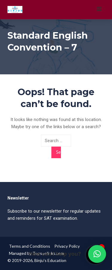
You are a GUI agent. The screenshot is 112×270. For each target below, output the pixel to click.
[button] (97, 254)
